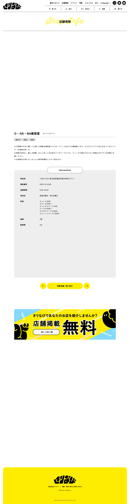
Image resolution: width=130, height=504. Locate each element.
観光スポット (55, 3)
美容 (32, 140)
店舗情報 (65, 3)
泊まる (85, 9)
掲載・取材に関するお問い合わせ (72, 486)
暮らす (118, 9)
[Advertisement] (65, 438)
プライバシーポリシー (65, 490)
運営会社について (53, 486)
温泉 (102, 9)
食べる (52, 9)
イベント (74, 3)
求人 (96, 3)
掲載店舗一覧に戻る (65, 286)
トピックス (89, 3)
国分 (25, 140)
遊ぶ (69, 9)
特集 (81, 3)
